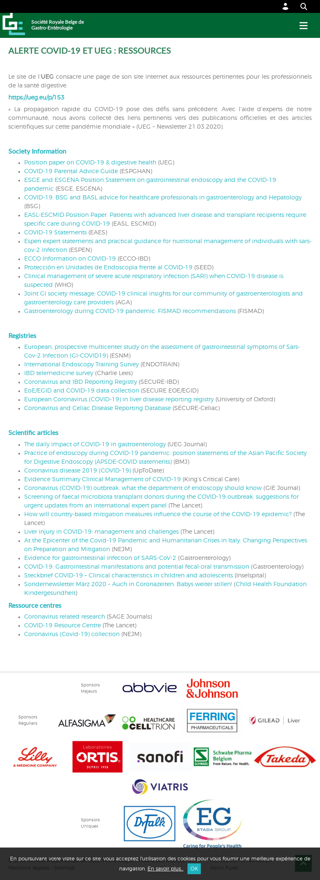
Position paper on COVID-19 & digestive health (91, 163)
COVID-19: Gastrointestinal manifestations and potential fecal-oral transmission (136, 567)
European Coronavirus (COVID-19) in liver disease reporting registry (119, 400)
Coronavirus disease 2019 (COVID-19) (77, 471)
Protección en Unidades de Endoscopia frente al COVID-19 (108, 268)
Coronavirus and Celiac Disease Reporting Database (97, 408)
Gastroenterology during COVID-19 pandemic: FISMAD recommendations (130, 311)
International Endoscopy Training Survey (81, 365)
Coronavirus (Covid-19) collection (72, 634)
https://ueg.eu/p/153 (36, 98)
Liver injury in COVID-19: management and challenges (101, 532)
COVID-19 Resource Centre (62, 626)
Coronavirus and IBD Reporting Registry (80, 382)
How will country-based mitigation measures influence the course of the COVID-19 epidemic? (158, 514)
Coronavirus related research (64, 617)
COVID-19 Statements (55, 233)
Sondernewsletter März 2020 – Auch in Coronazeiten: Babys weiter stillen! (128, 584)
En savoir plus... (165, 868)
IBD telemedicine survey (58, 373)
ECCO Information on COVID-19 (70, 259)
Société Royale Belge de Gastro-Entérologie (57, 25)
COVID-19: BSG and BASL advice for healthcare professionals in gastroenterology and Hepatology (163, 198)
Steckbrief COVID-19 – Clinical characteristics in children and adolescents (128, 576)
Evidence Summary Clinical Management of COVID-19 (102, 479)
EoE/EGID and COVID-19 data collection (81, 391)
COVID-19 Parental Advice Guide (71, 171)
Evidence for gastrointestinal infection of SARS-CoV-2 (100, 558)
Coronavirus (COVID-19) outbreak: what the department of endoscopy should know (143, 488)
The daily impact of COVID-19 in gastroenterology (95, 444)
